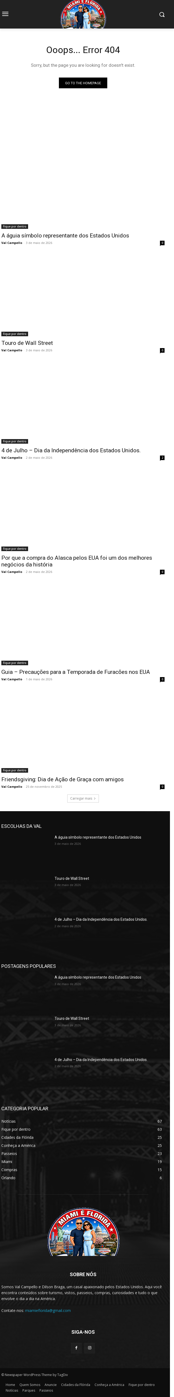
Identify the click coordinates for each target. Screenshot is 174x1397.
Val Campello (11, 243)
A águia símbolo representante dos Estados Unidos (65, 235)
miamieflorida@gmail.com (48, 1310)
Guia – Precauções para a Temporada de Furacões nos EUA (75, 672)
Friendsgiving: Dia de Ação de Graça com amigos (62, 779)
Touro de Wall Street (27, 343)
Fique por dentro (14, 226)
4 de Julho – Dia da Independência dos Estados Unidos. (71, 450)
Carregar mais (83, 798)
